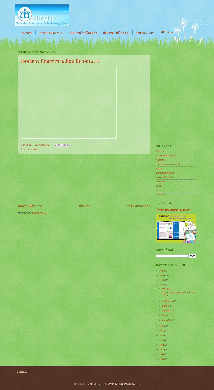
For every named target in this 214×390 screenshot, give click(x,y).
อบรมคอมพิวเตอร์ (164, 177)
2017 (161, 285)
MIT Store (166, 32)
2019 (161, 275)
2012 (161, 345)
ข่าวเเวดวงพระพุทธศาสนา (168, 164)
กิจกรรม (160, 151)
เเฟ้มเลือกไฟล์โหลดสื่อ (82, 33)
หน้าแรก (26, 33)
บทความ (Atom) (39, 213)
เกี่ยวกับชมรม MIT (50, 33)
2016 (161, 326)
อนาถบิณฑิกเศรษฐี (165, 173)
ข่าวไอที (160, 160)
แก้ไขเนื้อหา (23, 372)
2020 (161, 271)
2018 (161, 280)
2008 (161, 354)
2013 (161, 340)
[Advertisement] (84, 179)
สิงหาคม (166, 315)
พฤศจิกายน (167, 301)
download (160, 181)
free (157, 190)
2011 (161, 349)
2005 (161, 359)
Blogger (135, 384)
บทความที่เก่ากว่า (138, 206)
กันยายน (166, 311)
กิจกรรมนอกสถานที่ (165, 155)
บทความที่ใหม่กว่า (30, 206)
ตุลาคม (166, 306)
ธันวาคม (166, 289)
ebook (158, 186)
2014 (161, 335)
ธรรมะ (34, 149)
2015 (161, 331)
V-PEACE (160, 194)
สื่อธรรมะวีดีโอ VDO (116, 33)
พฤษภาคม (167, 320)
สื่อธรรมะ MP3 (145, 33)
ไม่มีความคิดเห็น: (42, 145)
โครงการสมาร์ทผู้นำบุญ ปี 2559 (173, 210)
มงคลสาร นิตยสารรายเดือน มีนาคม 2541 (60, 61)
